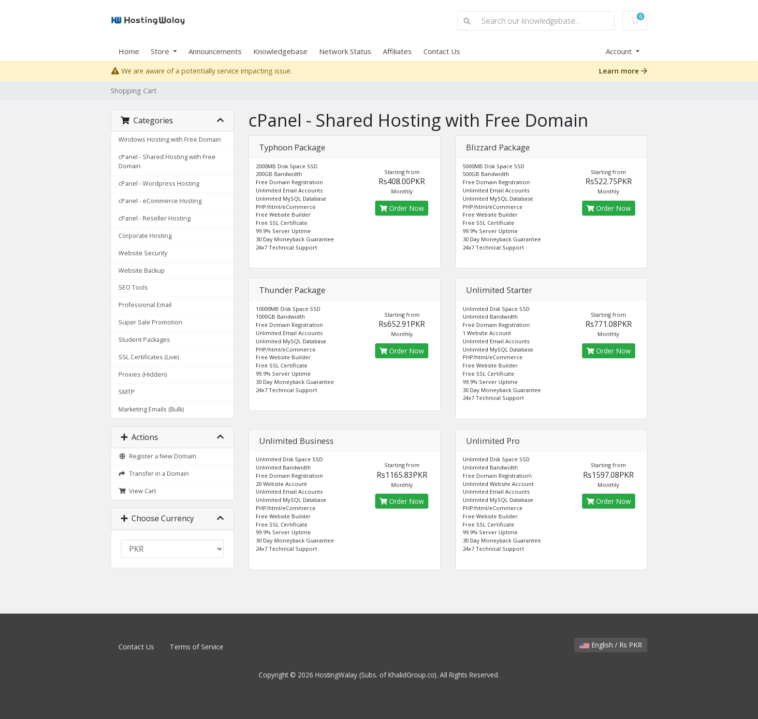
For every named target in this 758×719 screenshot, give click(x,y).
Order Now (401, 208)
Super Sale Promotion (150, 322)
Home (128, 51)
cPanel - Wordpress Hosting (158, 183)
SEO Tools (133, 287)
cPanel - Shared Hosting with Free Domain (167, 161)
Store (161, 51)
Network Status (345, 51)
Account (620, 51)
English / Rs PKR (611, 644)
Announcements (215, 51)
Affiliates (397, 51)
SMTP (126, 392)
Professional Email (145, 305)
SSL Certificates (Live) (148, 357)
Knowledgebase (280, 51)
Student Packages (144, 340)
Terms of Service (196, 646)
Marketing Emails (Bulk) (151, 409)
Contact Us (441, 51)
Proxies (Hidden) (142, 374)
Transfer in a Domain (153, 474)
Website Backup (141, 270)
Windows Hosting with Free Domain (169, 139)
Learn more (623, 70)
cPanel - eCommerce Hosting (160, 201)
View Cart (137, 491)
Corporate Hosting (145, 236)
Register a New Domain (157, 456)
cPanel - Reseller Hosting (154, 218)
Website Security (142, 253)
